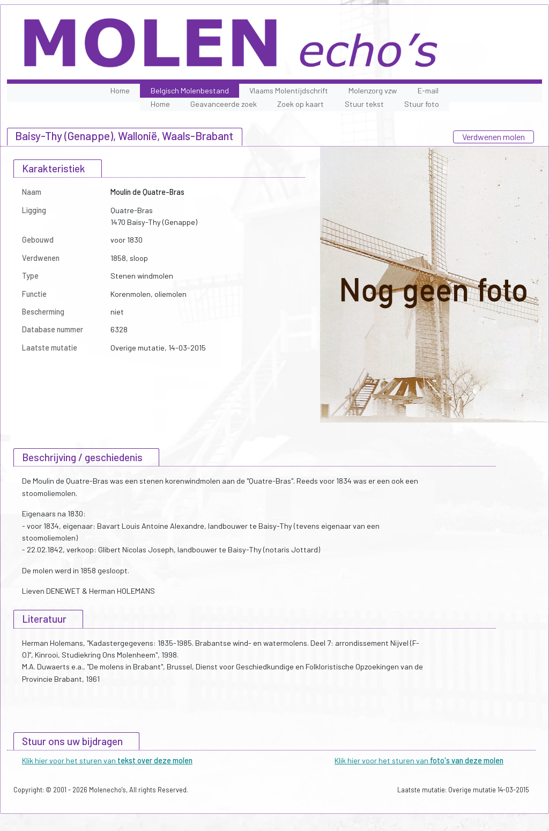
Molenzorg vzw (372, 90)
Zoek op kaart (300, 103)
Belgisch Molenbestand (190, 90)
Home (120, 90)
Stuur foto (421, 103)
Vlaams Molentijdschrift (288, 90)
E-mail (428, 90)
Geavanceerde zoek (223, 103)
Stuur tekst (364, 103)
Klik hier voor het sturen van (107, 760)
